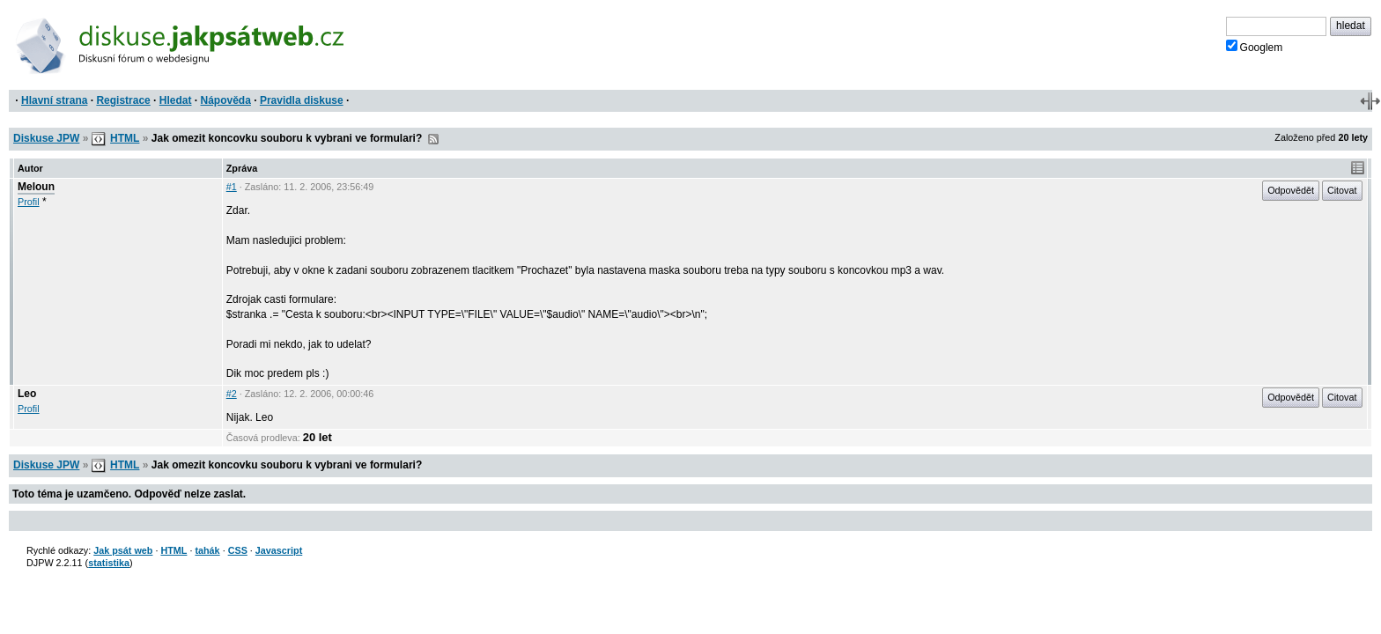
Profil (29, 201)
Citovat (1342, 190)
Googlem (1254, 47)
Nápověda (226, 100)
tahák (207, 550)
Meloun (36, 187)
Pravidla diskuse (301, 100)
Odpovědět (1290, 190)
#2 (231, 393)
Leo (27, 393)
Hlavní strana (54, 100)
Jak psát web (122, 550)
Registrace (123, 100)
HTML (124, 138)
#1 (231, 186)
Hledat (175, 100)
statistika (108, 562)
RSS (433, 139)
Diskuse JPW (46, 138)
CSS (237, 550)
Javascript (278, 550)
